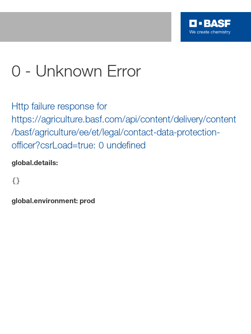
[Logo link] (210, 26)
